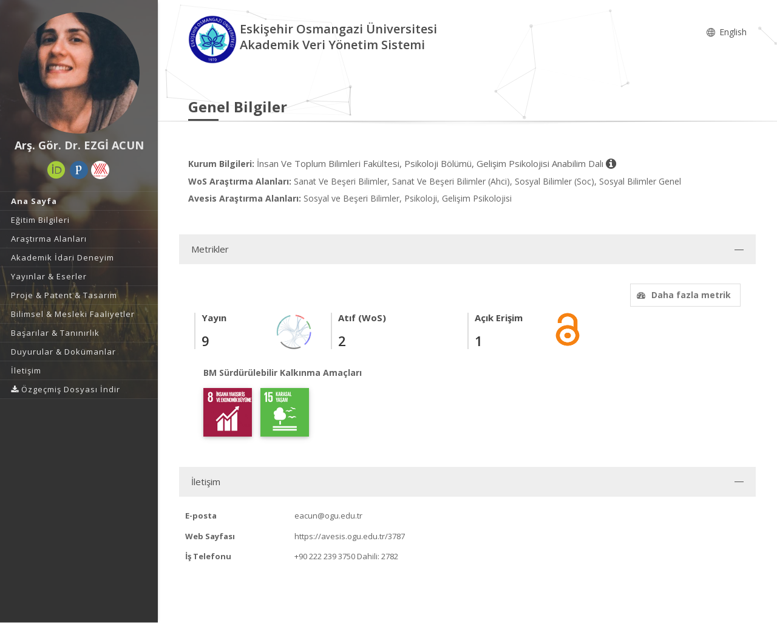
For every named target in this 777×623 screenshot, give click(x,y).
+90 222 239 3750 (324, 556)
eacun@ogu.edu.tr (328, 515)
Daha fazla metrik (682, 295)
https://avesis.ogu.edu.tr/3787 (349, 536)
